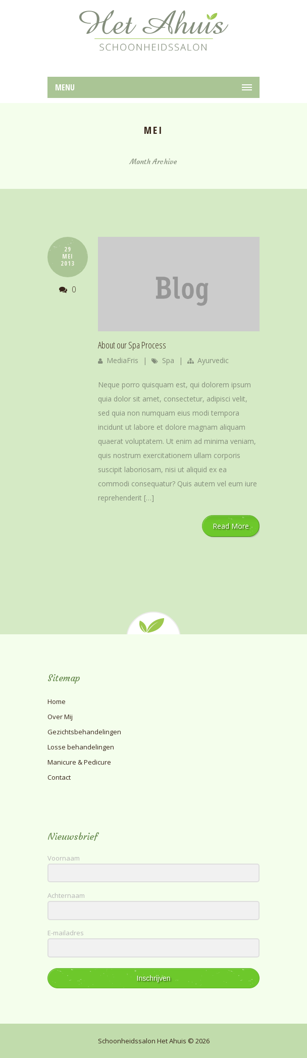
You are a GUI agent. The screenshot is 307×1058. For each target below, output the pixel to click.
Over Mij (60, 716)
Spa (168, 360)
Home (56, 701)
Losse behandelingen (80, 746)
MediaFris (122, 360)
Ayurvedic (213, 360)
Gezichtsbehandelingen (84, 731)
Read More (231, 526)
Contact (59, 777)
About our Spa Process (132, 345)
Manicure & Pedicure (79, 762)
